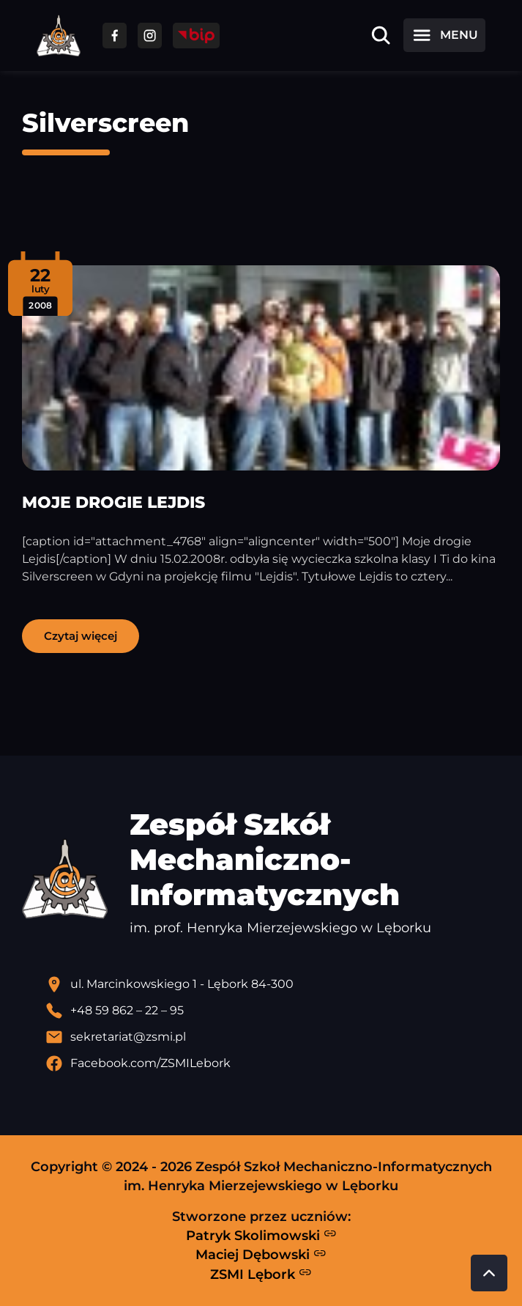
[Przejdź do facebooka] (114, 35)
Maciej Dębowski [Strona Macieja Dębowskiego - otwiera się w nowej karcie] (261, 1255)
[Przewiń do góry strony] (489, 1273)
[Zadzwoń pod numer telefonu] (272, 1010)
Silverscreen (105, 123)
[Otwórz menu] (444, 35)
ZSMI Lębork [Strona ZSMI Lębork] (261, 1274)
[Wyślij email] (272, 1037)
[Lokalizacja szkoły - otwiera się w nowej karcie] (272, 984)
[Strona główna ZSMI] (59, 35)
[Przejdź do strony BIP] (196, 35)
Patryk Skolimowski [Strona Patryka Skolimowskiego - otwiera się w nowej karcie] (261, 1235)
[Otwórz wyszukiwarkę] (381, 35)
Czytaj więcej (80, 636)
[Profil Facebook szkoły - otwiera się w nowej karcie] (272, 1063)
